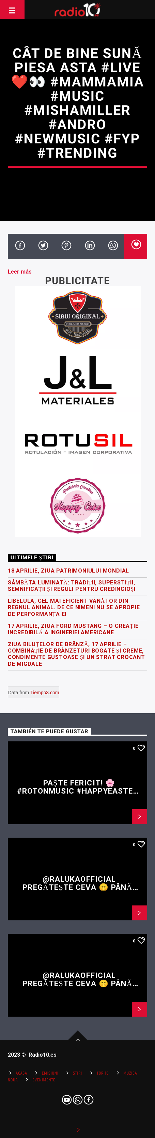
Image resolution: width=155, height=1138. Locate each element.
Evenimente (43, 1080)
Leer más (20, 271)
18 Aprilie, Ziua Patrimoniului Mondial (68, 570)
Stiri (77, 1073)
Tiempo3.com (44, 692)
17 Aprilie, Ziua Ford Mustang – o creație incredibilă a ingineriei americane (73, 629)
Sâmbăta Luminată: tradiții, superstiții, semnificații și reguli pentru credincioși (72, 585)
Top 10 (103, 1073)
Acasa (21, 1073)
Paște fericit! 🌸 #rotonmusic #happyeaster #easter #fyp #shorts (77, 791)
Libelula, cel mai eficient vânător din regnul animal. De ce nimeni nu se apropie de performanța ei (74, 607)
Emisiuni (50, 1073)
